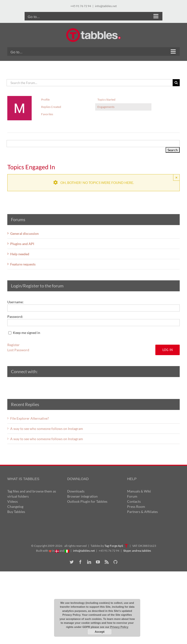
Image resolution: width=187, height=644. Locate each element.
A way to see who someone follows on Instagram (46, 428)
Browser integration (82, 496)
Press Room (136, 506)
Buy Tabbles (16, 512)
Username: (15, 302)
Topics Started (106, 99)
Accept (99, 632)
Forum (132, 496)
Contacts (134, 501)
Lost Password (18, 350)
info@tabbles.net (106, 6)
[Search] (176, 82)
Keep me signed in (26, 333)
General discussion (24, 233)
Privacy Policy (119, 626)
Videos (12, 501)
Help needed (19, 254)
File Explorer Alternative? (29, 418)
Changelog (15, 506)
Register (13, 345)
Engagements (105, 107)
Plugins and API (22, 244)
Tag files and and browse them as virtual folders (31, 493)
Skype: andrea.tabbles (137, 550)
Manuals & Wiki (139, 491)
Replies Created (51, 107)
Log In (167, 350)
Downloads (75, 491)
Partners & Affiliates (142, 512)
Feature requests (23, 264)
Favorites (47, 114)
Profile (45, 99)
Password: (15, 316)
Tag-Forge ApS (113, 546)
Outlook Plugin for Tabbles (87, 501)
